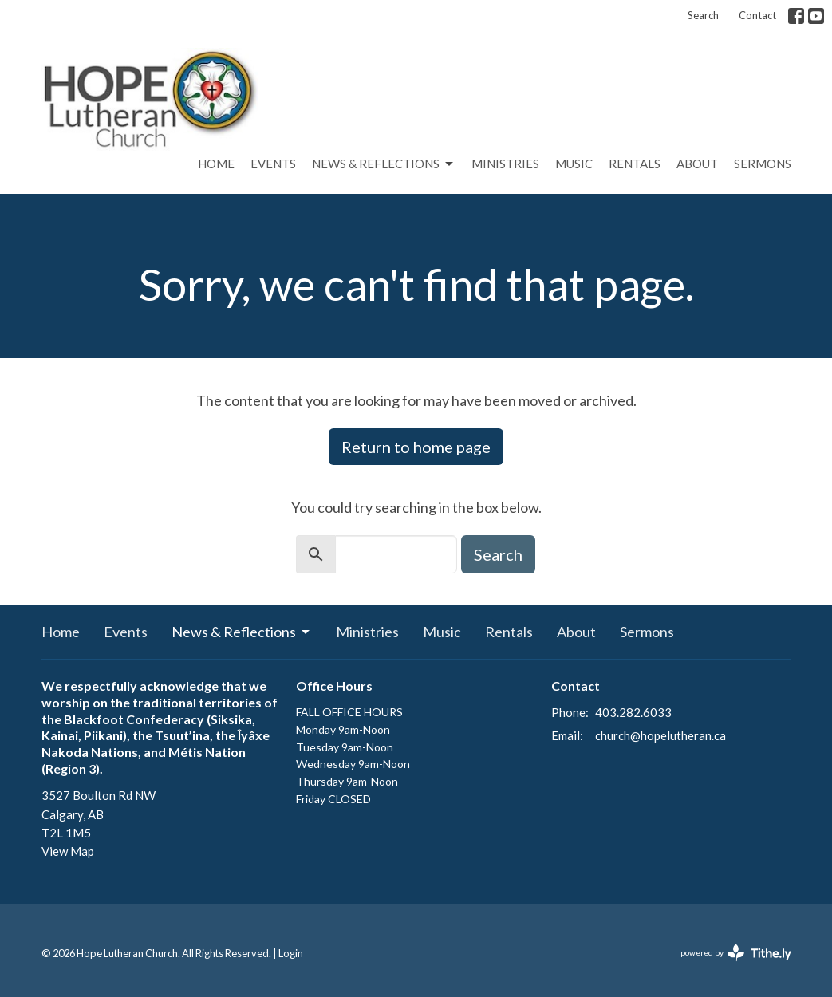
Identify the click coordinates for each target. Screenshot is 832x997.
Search (703, 15)
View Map (67, 851)
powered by (735, 952)
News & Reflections (383, 164)
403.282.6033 (633, 712)
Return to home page (416, 446)
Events (273, 163)
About (697, 163)
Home (216, 163)
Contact (757, 15)
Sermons (762, 163)
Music (574, 163)
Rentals (634, 163)
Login (290, 953)
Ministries (505, 163)
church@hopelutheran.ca (660, 735)
